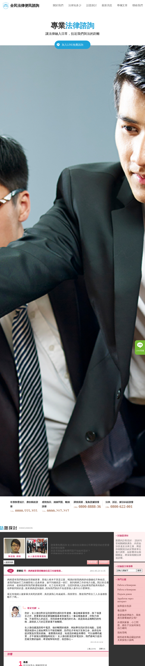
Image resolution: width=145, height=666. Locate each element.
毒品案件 (122, 610)
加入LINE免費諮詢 (72, 44)
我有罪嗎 (122, 632)
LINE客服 (140, 351)
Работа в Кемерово (126, 585)
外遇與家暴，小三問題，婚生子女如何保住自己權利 (129, 625)
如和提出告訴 (124, 606)
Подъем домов (124, 594)
